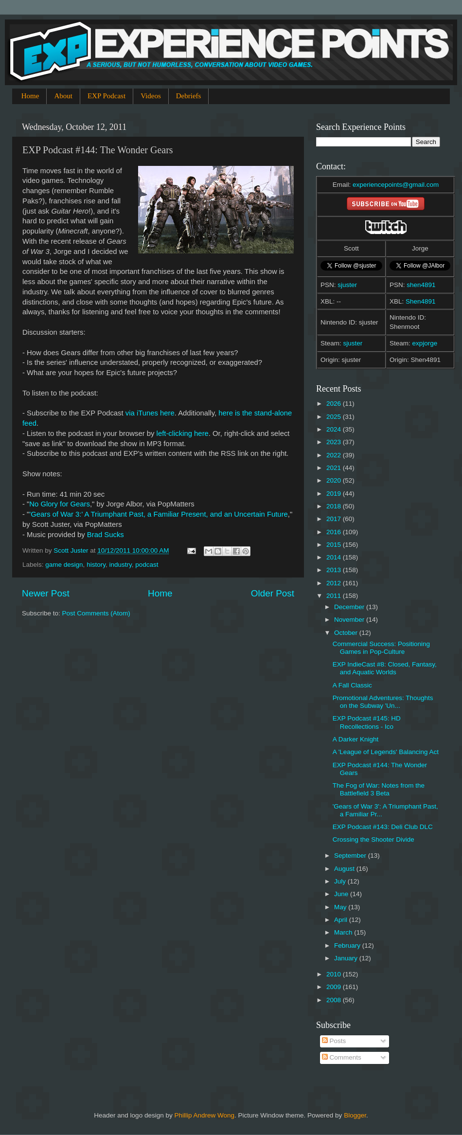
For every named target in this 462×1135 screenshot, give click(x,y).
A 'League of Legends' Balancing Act (386, 752)
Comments (341, 1057)
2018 (334, 506)
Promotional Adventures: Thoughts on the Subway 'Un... (383, 701)
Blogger (355, 1115)
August (345, 868)
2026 (334, 403)
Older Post (272, 593)
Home (30, 96)
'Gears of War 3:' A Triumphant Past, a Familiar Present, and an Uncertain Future (158, 514)
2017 (334, 518)
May (341, 907)
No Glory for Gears (59, 504)
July (341, 881)
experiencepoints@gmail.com (396, 184)
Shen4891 (421, 301)
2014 (334, 557)
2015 (334, 544)
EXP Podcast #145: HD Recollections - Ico (367, 722)
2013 (334, 570)
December (350, 607)
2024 (334, 429)
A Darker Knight (356, 739)
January (346, 958)
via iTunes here (150, 413)
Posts (334, 1041)
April (341, 919)
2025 (334, 416)
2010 (334, 974)
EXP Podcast (106, 96)
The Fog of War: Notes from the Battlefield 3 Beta (379, 789)
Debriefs (188, 96)
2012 (334, 583)
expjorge (425, 343)
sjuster (347, 284)
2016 (334, 532)
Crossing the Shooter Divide (373, 839)
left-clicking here (183, 433)
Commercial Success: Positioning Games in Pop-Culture (381, 647)
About (63, 96)
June (342, 894)
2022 (334, 455)
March (344, 932)
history (96, 564)
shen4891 (421, 284)
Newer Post (46, 593)
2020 (334, 480)
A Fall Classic (352, 685)
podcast (146, 564)
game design (64, 564)
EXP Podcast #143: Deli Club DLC (383, 826)
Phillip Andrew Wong (204, 1115)
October (346, 632)
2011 (334, 595)
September (351, 855)
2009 (334, 987)
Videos (151, 96)
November (350, 619)
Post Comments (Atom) (96, 613)
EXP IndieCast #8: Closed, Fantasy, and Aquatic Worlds (385, 668)
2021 (334, 467)
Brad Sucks (105, 535)
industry (120, 564)
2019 (334, 493)
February (348, 945)
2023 (334, 442)
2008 (334, 1000)
